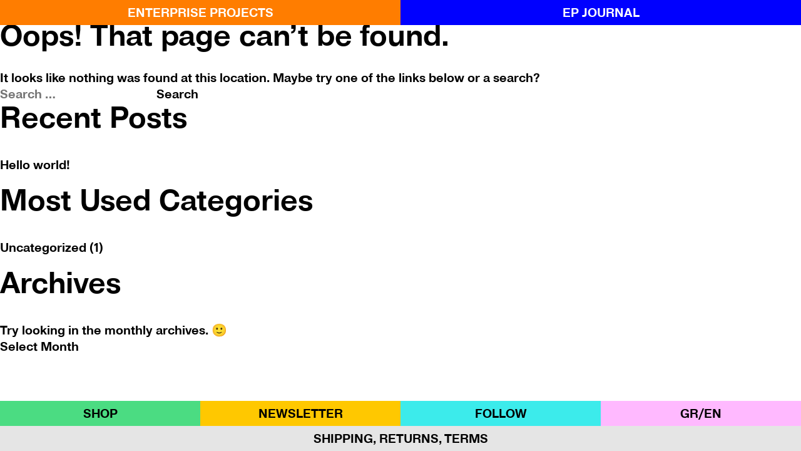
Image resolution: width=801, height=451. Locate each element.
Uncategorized (43, 247)
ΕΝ (713, 413)
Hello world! (35, 165)
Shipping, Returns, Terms (401, 438)
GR (689, 413)
